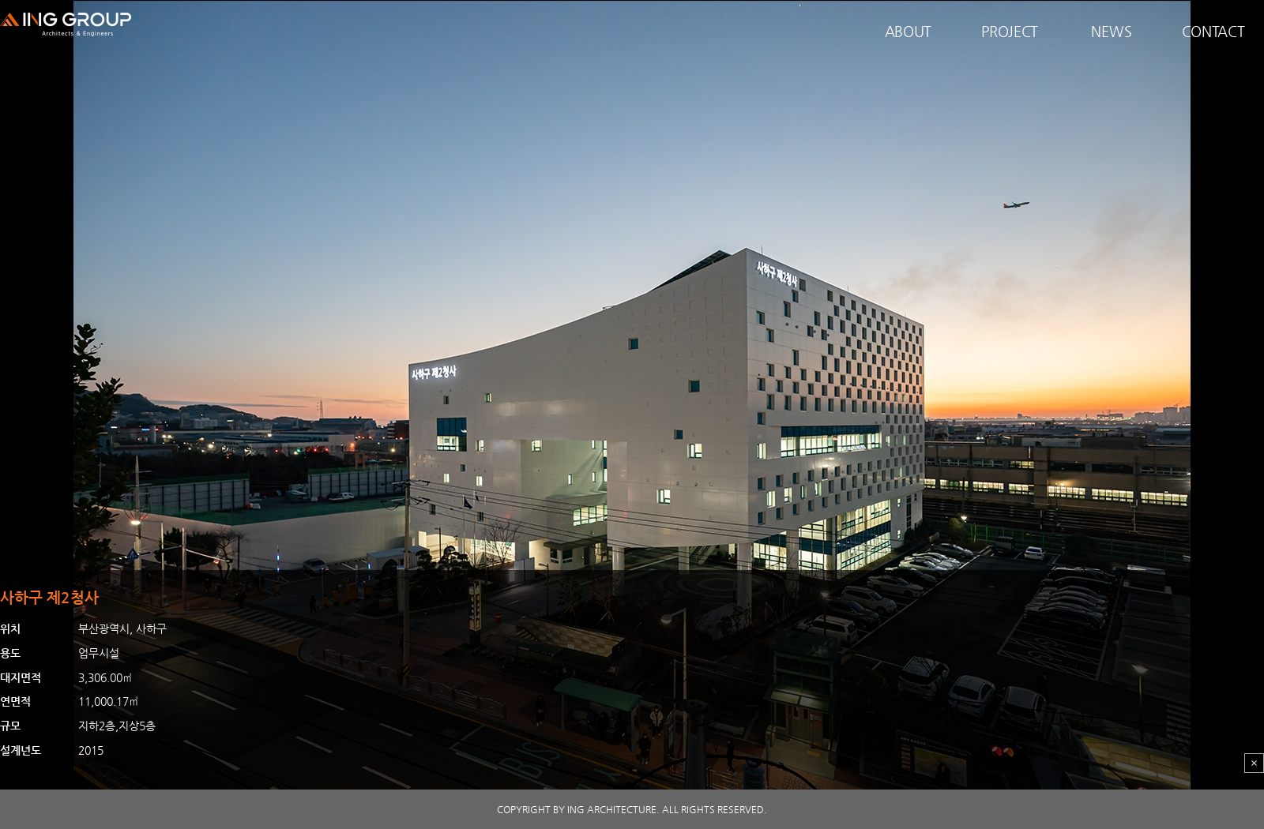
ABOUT (908, 31)
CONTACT (1213, 31)
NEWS (1111, 31)
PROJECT (1009, 31)
